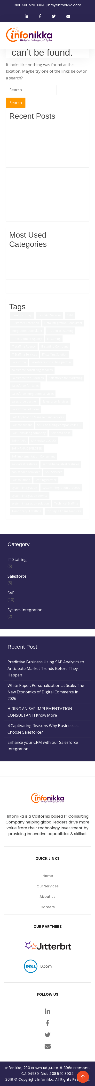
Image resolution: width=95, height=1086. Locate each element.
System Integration (26, 284)
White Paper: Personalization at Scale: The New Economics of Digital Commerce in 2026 (47, 155)
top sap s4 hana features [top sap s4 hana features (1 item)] (64, 511)
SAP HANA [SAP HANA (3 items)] (19, 441)
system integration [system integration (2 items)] (24, 488)
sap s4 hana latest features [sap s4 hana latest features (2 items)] (60, 464)
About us (47, 896)
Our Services (48, 886)
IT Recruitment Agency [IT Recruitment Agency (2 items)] (27, 339)
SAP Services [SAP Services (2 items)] (53, 472)
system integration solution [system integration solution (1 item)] (30, 503)
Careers (47, 907)
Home (47, 875)
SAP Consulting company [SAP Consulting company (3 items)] (29, 433)
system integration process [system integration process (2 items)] (61, 488)
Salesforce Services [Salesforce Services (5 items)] (55, 401)
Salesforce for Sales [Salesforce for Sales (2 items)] (25, 386)
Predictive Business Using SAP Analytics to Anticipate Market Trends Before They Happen (47, 132)
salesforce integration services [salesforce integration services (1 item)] (33, 394)
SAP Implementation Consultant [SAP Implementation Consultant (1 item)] (33, 456)
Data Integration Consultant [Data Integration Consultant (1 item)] (63, 323)
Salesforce (18, 264)
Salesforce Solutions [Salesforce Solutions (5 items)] (25, 409)
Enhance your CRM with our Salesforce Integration (44, 209)
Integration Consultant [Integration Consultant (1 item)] (27, 331)
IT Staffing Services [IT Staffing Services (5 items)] (24, 354)
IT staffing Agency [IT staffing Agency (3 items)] (24, 346)
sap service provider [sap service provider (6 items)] (26, 472)
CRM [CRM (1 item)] (70, 315)
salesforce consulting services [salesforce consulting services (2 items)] (32, 370)
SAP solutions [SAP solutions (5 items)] (21, 480)
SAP (12, 253)
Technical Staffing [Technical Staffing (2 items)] (66, 503)
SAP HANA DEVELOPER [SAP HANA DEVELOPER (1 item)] (27, 448)
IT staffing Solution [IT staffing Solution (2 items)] (54, 354)
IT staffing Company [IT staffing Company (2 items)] (54, 346)
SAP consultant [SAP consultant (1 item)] (22, 425)
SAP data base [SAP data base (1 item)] (61, 433)
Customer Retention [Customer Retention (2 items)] (25, 323)
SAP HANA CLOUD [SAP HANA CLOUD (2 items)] (43, 441)
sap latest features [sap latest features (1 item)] (24, 464)
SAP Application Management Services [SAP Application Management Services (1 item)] (38, 417)
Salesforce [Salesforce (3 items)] (19, 362)
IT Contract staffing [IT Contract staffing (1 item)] (60, 331)
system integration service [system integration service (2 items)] (30, 496)
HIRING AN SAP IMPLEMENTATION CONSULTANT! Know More (41, 176)
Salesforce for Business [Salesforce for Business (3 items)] (28, 378)
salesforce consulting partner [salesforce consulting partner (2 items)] (51, 362)
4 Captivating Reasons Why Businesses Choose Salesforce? (44, 192)
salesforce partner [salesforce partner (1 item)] (24, 401)
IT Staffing (18, 274)
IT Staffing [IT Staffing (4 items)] (54, 339)
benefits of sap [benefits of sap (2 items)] (22, 315)
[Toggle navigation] (84, 35)
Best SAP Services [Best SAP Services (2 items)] (49, 315)
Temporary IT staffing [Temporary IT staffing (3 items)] (26, 511)
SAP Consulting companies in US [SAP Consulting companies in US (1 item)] (59, 425)
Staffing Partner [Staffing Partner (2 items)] (45, 480)
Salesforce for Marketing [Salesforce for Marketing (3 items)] (65, 378)
